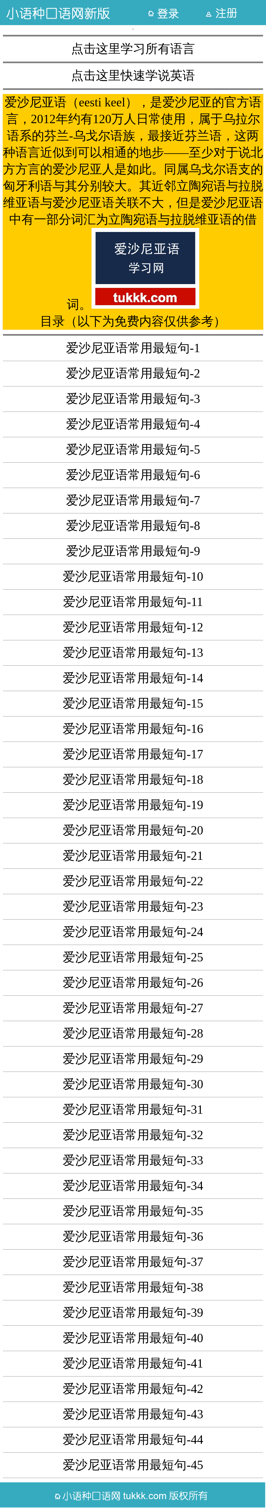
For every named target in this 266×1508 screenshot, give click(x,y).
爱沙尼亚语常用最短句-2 (133, 373)
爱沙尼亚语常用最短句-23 (133, 906)
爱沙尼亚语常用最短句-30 (133, 1084)
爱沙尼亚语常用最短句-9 (133, 551)
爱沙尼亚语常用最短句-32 (133, 1135)
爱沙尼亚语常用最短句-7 (133, 500)
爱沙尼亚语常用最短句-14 (133, 678)
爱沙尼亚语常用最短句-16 (133, 729)
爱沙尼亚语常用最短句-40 (133, 1338)
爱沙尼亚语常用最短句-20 (133, 830)
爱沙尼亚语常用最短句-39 (133, 1313)
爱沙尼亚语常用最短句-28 (133, 1033)
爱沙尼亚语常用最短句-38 (133, 1287)
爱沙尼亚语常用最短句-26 (133, 982)
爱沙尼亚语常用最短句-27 (133, 1008)
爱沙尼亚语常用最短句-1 (133, 348)
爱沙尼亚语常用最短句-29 (133, 1059)
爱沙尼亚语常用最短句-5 (133, 449)
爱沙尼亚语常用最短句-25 (133, 957)
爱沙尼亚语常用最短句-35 (133, 1211)
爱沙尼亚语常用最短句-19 (133, 805)
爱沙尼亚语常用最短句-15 (133, 703)
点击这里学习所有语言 (133, 49)
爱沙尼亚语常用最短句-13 (133, 652)
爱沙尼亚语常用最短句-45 (133, 1465)
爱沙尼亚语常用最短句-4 (133, 424)
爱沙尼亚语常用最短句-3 (133, 399)
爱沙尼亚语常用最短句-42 (133, 1389)
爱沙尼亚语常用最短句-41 (133, 1363)
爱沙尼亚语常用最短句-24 (133, 932)
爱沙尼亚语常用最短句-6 (133, 475)
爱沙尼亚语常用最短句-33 (133, 1160)
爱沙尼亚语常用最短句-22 (133, 881)
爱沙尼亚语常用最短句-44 (133, 1439)
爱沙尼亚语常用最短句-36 (133, 1236)
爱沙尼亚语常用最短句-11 (133, 602)
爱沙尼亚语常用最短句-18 (133, 779)
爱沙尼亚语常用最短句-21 (133, 856)
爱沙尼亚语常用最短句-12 (133, 627)
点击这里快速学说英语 (133, 75)
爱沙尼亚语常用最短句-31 (133, 1109)
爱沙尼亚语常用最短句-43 (133, 1414)
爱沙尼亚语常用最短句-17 (133, 754)
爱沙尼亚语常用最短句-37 (133, 1262)
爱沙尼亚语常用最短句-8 (133, 526)
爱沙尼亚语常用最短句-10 (133, 576)
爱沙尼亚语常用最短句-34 (133, 1186)
